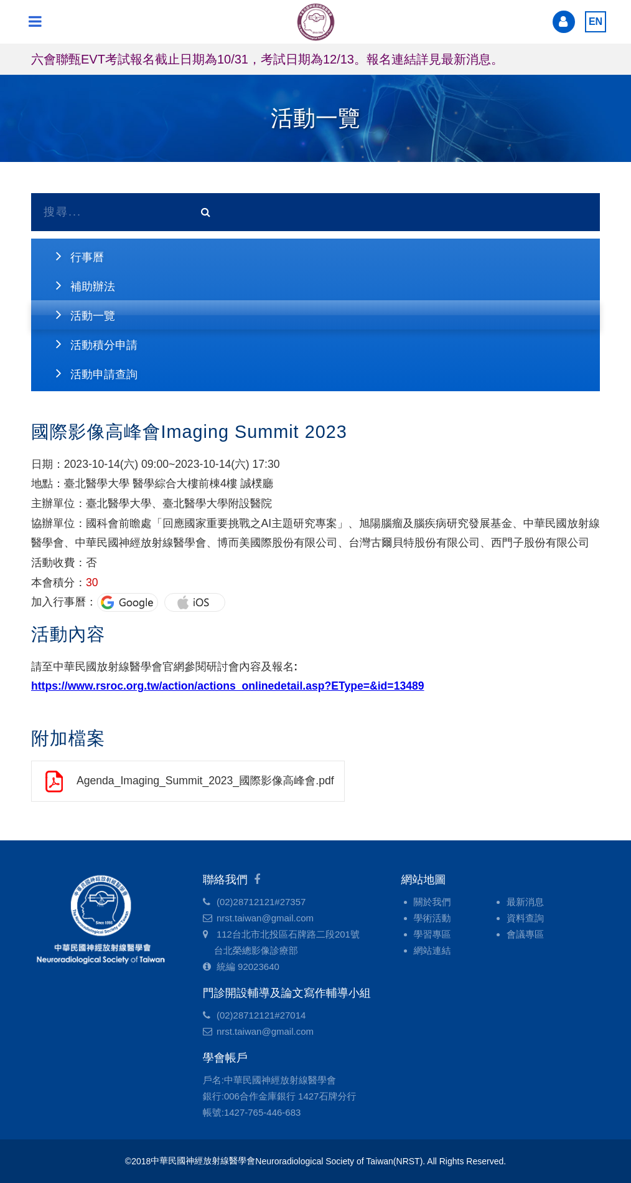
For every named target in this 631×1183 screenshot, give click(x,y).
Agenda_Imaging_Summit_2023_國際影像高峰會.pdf (205, 780)
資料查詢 (525, 918)
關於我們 (432, 901)
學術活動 (432, 918)
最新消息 (525, 901)
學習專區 (432, 934)
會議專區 (525, 934)
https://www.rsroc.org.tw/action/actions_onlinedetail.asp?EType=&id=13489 (227, 686)
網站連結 (432, 950)
